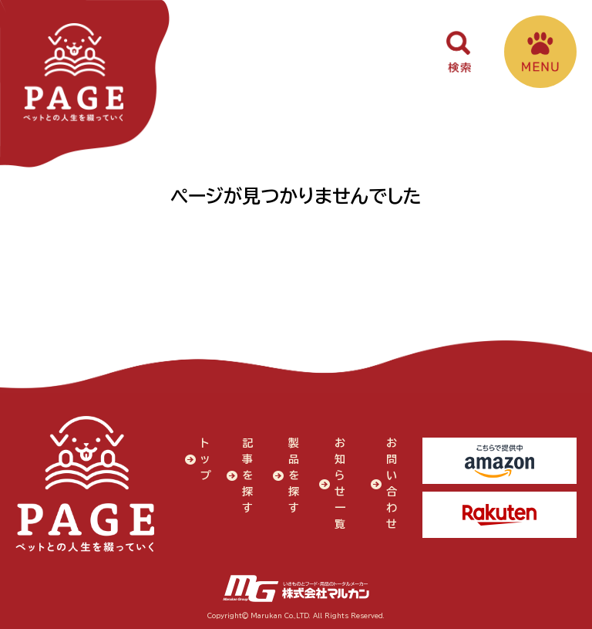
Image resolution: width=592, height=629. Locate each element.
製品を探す (293, 475)
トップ (205, 459)
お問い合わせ (391, 483)
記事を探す (247, 475)
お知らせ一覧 (340, 483)
